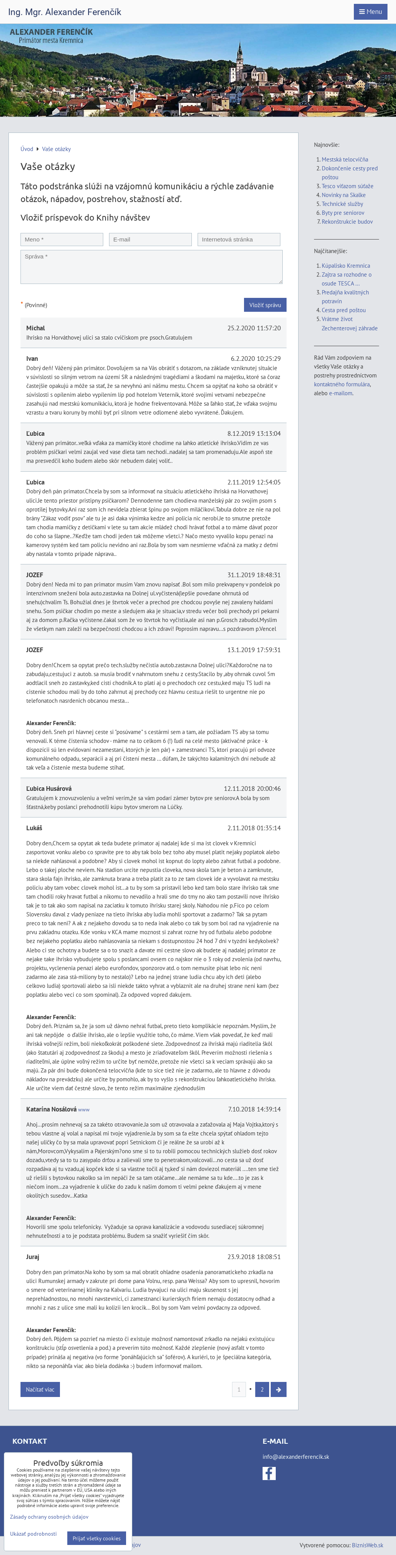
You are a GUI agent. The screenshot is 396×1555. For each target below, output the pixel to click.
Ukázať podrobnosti (33, 1534)
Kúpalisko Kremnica (346, 265)
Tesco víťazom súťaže (348, 186)
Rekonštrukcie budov (347, 221)
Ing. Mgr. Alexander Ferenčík (64, 12)
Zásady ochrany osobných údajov (49, 1516)
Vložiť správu (265, 305)
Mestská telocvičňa (345, 159)
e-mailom (340, 393)
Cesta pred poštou (344, 310)
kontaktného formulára (342, 384)
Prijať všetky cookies (97, 1538)
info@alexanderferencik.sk (296, 1456)
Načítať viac (40, 1389)
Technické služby (343, 203)
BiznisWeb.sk (367, 1545)
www (84, 1109)
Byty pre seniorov (343, 212)
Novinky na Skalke (344, 195)
